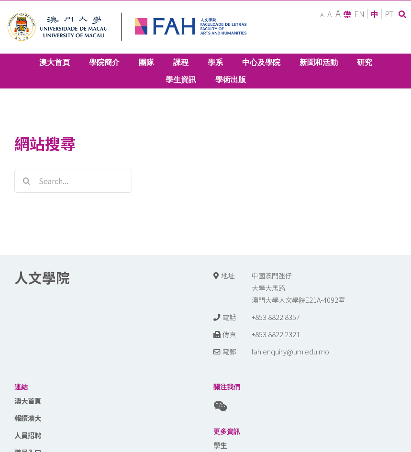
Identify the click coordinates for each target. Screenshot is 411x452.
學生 (220, 445)
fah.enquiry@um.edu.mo (290, 351)
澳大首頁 (27, 401)
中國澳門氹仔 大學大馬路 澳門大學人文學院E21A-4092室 (298, 287)
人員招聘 (27, 435)
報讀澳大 (27, 418)
